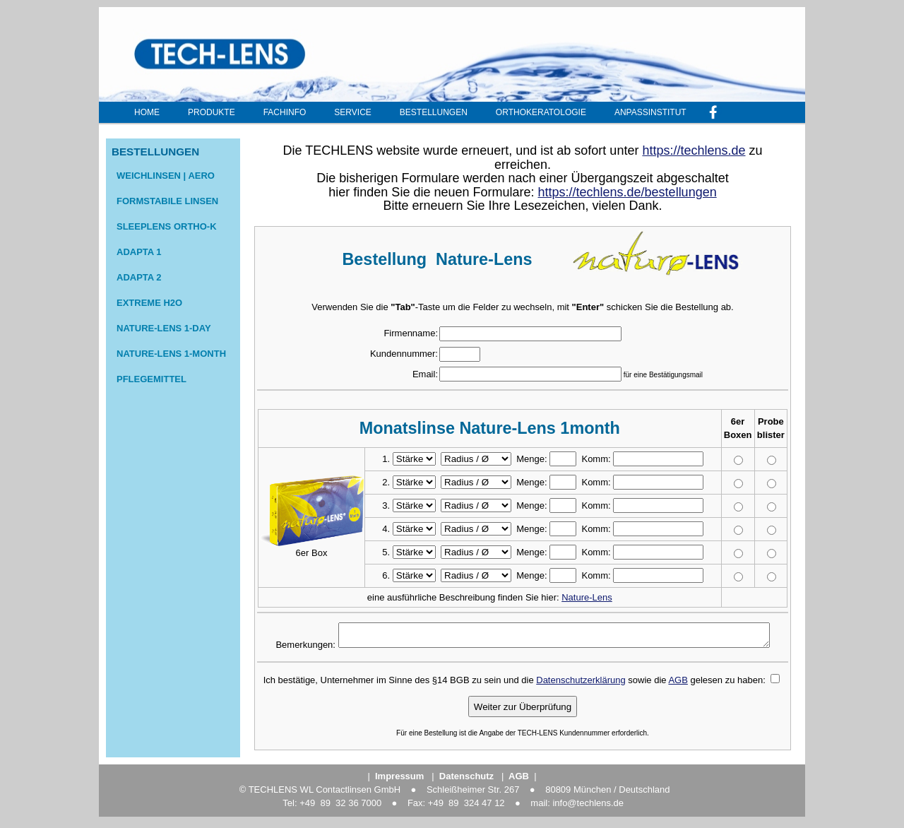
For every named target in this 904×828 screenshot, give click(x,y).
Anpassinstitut (650, 112)
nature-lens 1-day (164, 328)
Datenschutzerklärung (580, 684)
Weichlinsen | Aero (166, 175)
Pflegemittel (151, 379)
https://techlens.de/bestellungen (627, 192)
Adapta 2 (139, 277)
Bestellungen (434, 112)
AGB (677, 684)
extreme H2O (149, 302)
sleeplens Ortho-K (167, 226)
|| (519, 780)
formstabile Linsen (167, 201)
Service (352, 112)
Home (147, 112)
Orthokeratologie (541, 112)
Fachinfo (285, 112)
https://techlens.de (693, 150)
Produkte (211, 112)
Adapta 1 (139, 252)
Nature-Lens (586, 597)
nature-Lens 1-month (171, 353)
